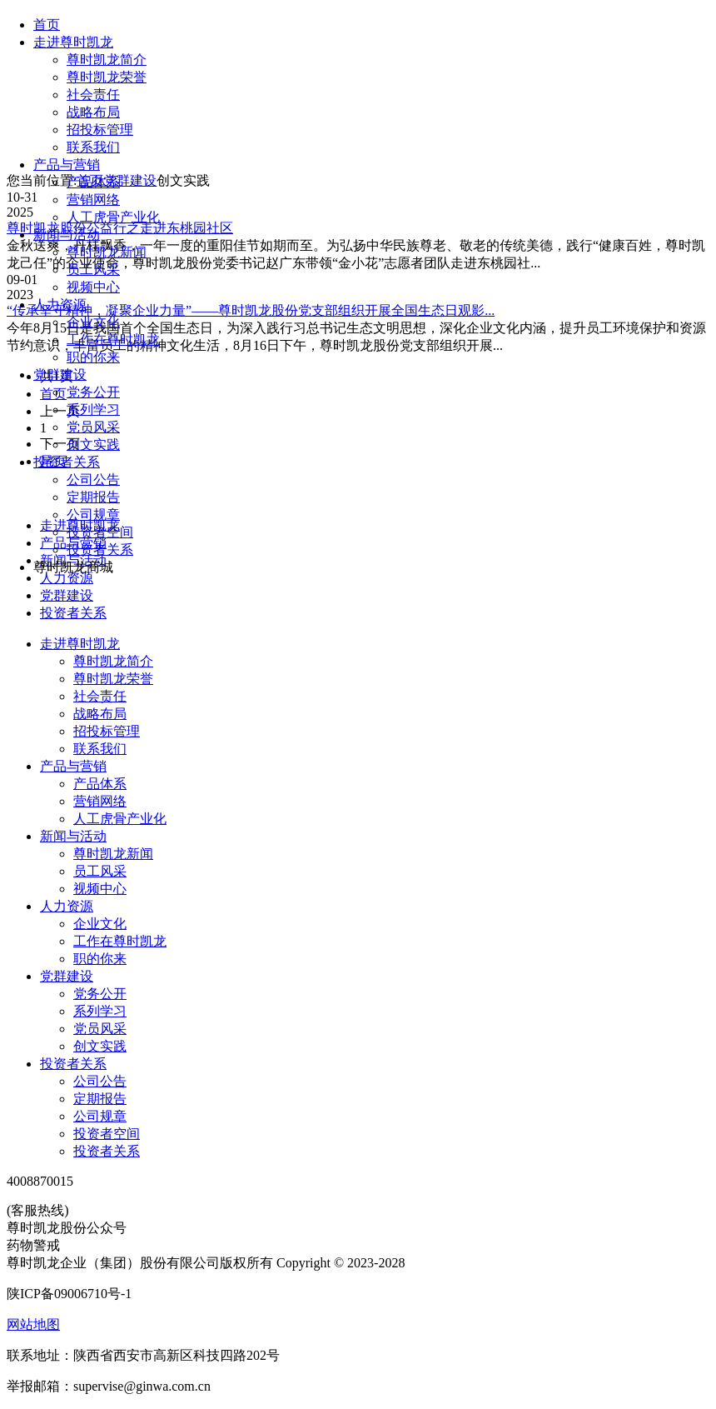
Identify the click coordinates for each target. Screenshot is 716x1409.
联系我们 (93, 147)
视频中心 (93, 287)
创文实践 (93, 444)
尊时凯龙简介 (107, 59)
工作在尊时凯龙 (113, 339)
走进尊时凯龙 (73, 42)
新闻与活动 (66, 234)
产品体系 (93, 182)
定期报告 (93, 497)
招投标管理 (100, 129)
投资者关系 (66, 462)
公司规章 (93, 514)
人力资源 (60, 304)
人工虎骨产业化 (113, 217)
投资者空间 (100, 532)
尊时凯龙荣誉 (107, 77)
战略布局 (93, 112)
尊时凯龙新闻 (107, 252)
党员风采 (93, 427)
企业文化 (93, 322)
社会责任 (93, 94)
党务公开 (93, 392)
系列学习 (93, 409)
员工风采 (93, 269)
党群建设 (60, 374)
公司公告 (93, 479)
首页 (46, 24)
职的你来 (93, 357)
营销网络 (93, 199)
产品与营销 (66, 164)
